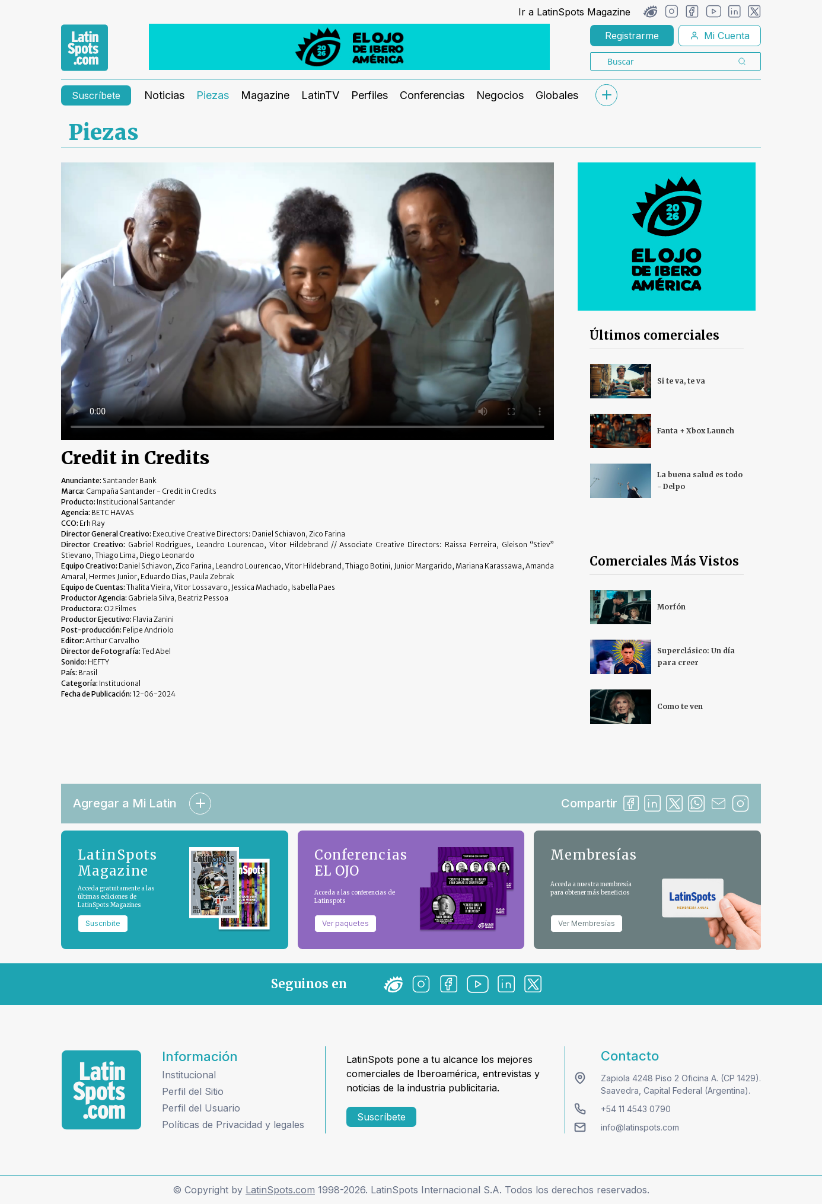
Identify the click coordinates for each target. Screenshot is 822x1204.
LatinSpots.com (280, 1190)
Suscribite (102, 923)
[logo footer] (101, 1090)
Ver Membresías (586, 923)
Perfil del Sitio (193, 1091)
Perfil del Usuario (201, 1108)
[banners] (349, 47)
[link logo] (84, 48)
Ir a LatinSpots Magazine (574, 12)
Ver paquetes (345, 923)
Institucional (189, 1075)
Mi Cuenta (720, 35)
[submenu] (606, 95)
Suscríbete (96, 95)
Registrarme (632, 35)
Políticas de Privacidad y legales (233, 1124)
